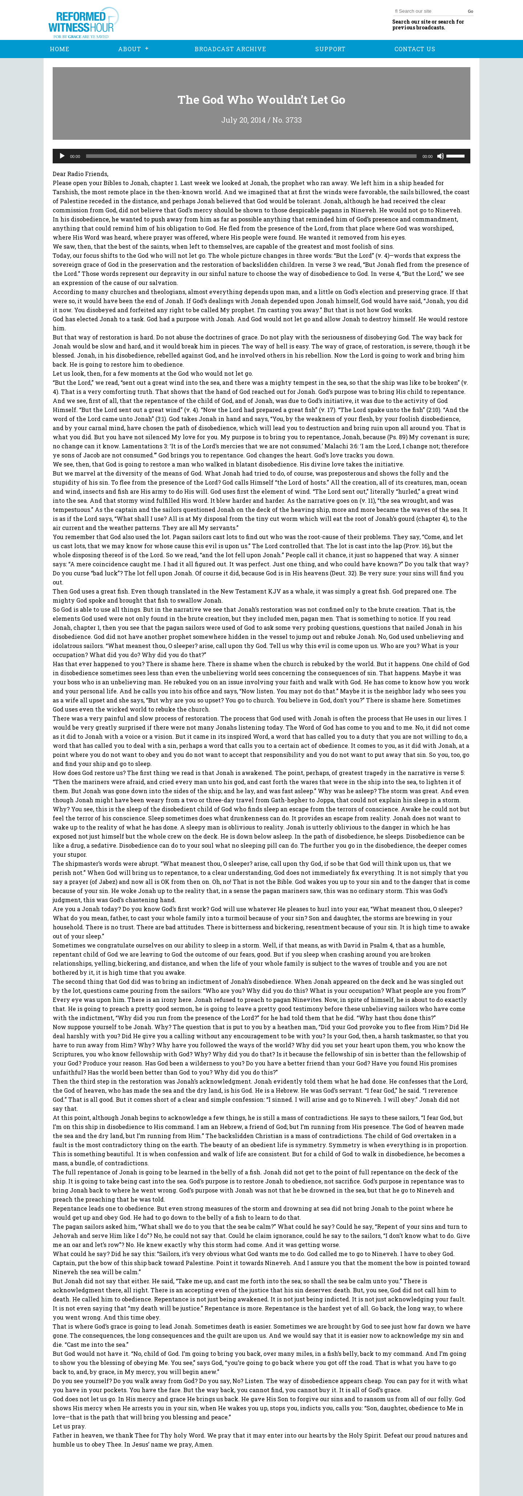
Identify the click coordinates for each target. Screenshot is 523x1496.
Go (470, 11)
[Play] (62, 156)
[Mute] (440, 156)
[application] (261, 156)
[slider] (251, 156)
